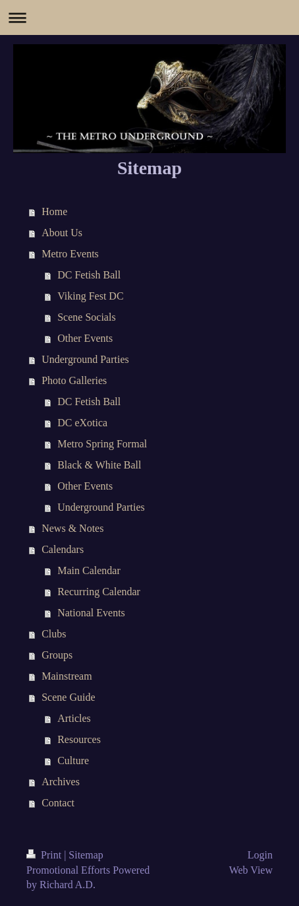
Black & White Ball (99, 464)
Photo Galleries (74, 380)
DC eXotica (82, 422)
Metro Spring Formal (102, 443)
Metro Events (70, 253)
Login (260, 854)
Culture (73, 760)
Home (54, 211)
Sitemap (85, 854)
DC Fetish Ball (89, 274)
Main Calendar (89, 570)
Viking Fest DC (90, 296)
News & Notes (72, 528)
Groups (56, 655)
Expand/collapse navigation (149, 17)
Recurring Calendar (98, 591)
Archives (60, 781)
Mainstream (66, 676)
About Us (61, 232)
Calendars (62, 549)
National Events (91, 612)
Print (45, 854)
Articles (74, 718)
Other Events (85, 338)
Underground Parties (85, 359)
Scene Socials (86, 317)
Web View (251, 870)
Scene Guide (68, 697)
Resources (79, 739)
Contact (57, 802)
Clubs (53, 633)
